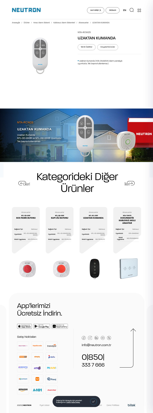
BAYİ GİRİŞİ (95, 10)
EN (124, 10)
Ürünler (27, 23)
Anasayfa (16, 23)
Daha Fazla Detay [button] (73, 402)
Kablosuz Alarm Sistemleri (64, 23)
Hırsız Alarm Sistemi (41, 23)
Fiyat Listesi (44, 405)
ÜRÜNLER (112, 10)
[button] (93, 401)
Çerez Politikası (113, 405)
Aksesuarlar (84, 23)
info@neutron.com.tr (96, 345)
